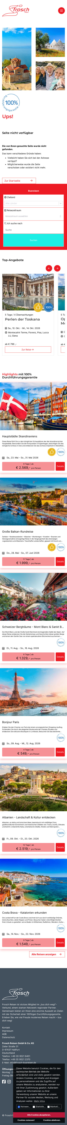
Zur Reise (28, 349)
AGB (4, 1034)
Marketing (54, 1106)
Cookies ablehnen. (52, 1120)
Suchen (33, 240)
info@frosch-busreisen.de (23, 1062)
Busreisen (33, 190)
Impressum (7, 1030)
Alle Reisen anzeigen (44, 954)
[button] (49, 268)
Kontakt (6, 1027)
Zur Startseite (19, 180)
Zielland (9, 197)
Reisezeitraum (12, 210)
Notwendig (25, 1106)
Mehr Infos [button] (39, 1101)
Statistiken (39, 1106)
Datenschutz (8, 1037)
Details (60, 466)
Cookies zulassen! (26, 1120)
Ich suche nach (13, 223)
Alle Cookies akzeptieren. (39, 1115)
